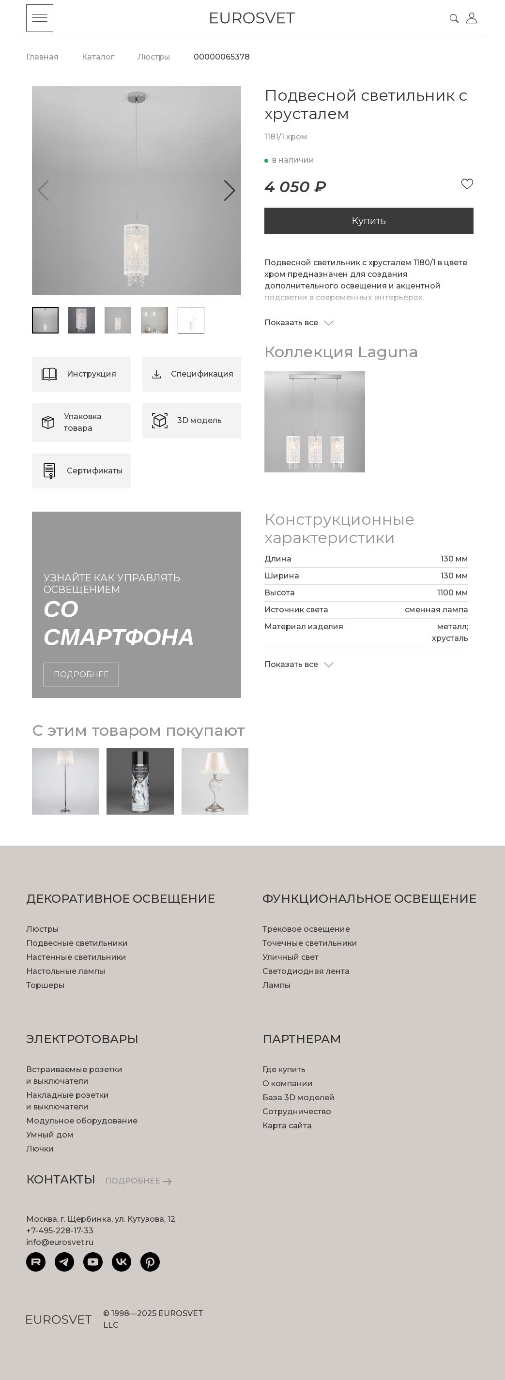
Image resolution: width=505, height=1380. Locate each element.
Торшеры (45, 985)
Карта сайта (287, 1125)
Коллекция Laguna (341, 351)
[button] (229, 190)
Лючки (40, 1148)
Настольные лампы (66, 971)
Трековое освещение (306, 929)
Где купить (284, 1069)
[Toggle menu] (39, 17)
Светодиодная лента (306, 971)
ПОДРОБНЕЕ (138, 1180)
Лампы (276, 985)
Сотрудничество (296, 1111)
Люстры (42, 929)
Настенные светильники (76, 957)
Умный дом (50, 1134)
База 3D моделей (298, 1097)
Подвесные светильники (77, 943)
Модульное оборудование (82, 1120)
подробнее (81, 674)
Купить (369, 221)
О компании (287, 1083)
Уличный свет (290, 957)
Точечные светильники (309, 943)
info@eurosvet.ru (59, 1242)
